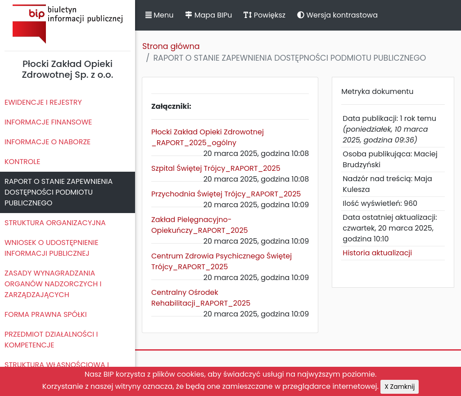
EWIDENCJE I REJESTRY (43, 102)
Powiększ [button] (264, 15)
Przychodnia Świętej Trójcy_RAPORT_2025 (226, 194)
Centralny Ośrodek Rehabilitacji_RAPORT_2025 (200, 297)
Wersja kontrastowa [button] (337, 15)
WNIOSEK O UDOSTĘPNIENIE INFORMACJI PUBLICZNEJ (52, 247)
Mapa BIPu (208, 15)
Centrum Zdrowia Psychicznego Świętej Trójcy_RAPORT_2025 (221, 261)
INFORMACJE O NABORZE (47, 142)
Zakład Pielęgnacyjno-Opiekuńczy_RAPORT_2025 (199, 225)
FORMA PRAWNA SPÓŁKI (46, 314)
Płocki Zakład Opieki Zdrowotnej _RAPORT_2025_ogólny (207, 137)
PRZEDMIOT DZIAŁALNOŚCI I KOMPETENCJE (51, 339)
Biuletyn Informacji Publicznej (67, 24)
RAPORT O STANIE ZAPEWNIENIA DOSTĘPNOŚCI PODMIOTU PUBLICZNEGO (59, 192)
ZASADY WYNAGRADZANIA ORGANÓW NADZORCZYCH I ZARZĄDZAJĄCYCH (53, 284)
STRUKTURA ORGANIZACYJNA (55, 223)
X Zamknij (399, 386)
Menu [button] (159, 15)
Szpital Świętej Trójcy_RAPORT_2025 (215, 168)
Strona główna (171, 46)
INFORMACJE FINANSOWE (48, 122)
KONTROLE (23, 161)
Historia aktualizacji (377, 253)
